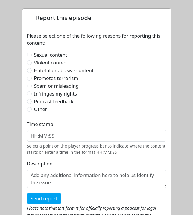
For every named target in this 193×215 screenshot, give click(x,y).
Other (40, 109)
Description (40, 163)
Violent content (51, 62)
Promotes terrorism (56, 78)
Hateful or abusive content (64, 70)
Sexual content (50, 55)
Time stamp (40, 124)
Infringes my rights (55, 93)
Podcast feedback (54, 101)
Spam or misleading (56, 86)
